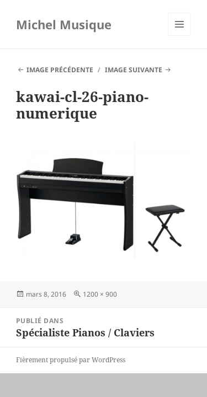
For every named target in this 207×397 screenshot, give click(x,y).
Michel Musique (64, 24)
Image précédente (59, 69)
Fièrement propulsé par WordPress (70, 359)
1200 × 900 (100, 294)
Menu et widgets (179, 35)
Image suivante (133, 69)
